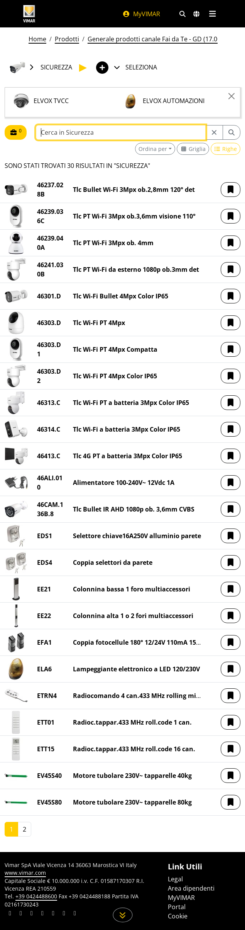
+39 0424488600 (36, 896)
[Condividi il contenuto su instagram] (42, 914)
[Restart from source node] (214, 132)
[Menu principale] (212, 14)
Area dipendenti (191, 888)
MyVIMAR (141, 14)
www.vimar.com (25, 872)
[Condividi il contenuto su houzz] (64, 914)
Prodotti (67, 39)
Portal (177, 907)
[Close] (231, 96)
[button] (230, 189)
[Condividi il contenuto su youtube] (53, 914)
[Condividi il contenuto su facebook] (21, 914)
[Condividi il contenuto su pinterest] (31, 914)
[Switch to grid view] (193, 149)
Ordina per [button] (153, 148)
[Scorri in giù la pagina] (122, 915)
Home (37, 39)
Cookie (178, 916)
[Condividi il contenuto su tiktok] (75, 914)
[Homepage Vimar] (29, 13)
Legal (175, 879)
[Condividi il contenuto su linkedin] (10, 914)
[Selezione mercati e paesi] (196, 14)
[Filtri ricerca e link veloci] (182, 14)
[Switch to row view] (226, 149)
